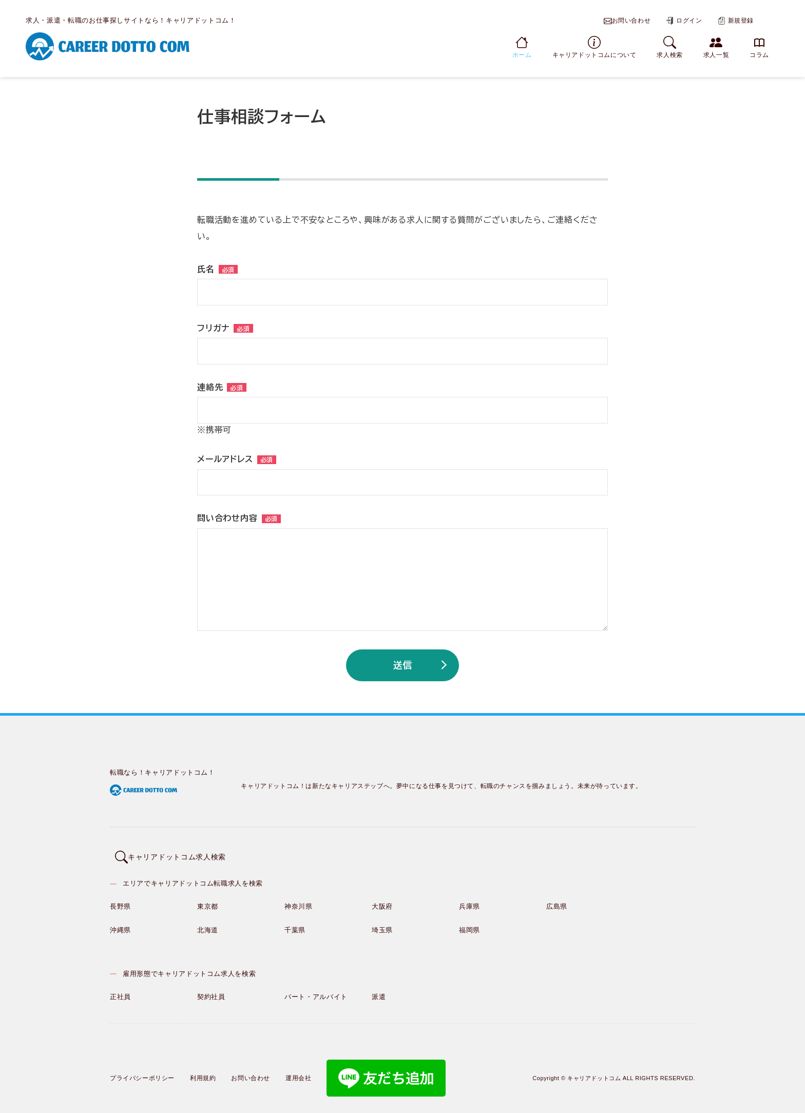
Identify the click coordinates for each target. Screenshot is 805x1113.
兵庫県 (469, 900)
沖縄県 (120, 923)
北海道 (207, 923)
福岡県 (469, 923)
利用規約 (203, 1071)
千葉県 (294, 923)
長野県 (120, 900)
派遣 (379, 990)
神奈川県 (298, 900)
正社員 (120, 990)
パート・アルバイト (316, 990)
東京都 (207, 900)
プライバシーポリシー (142, 1071)
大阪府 (382, 900)
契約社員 (211, 990)
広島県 (556, 900)
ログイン (684, 21)
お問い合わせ (627, 21)
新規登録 (736, 21)
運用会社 (298, 1071)
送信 (402, 664)
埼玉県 (382, 923)
